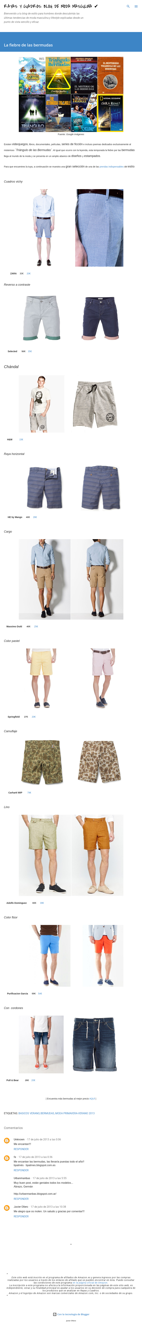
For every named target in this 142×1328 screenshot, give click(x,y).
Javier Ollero (21, 1206)
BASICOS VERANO (29, 1113)
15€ (21, 439)
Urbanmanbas (22, 1178)
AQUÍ (92, 1098)
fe (15, 1157)
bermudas (47, 1113)
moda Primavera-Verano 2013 (75, 1113)
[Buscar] (128, 6)
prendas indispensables (111, 166)
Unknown (19, 1139)
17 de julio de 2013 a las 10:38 (48, 1206)
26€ (35, 517)
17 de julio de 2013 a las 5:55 (50, 1178)
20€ (29, 273)
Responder (21, 1149)
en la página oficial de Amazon (90, 1282)
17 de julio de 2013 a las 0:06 (44, 1139)
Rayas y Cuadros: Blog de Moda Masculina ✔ (51, 6)
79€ (29, 792)
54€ (40, 993)
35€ (30, 351)
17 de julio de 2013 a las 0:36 (35, 1157)
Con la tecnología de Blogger (71, 1314)
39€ (42, 903)
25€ (36, 626)
